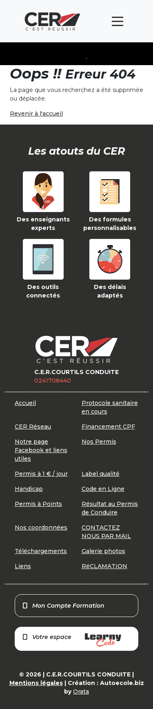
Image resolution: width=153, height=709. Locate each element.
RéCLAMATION (104, 566)
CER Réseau (33, 426)
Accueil (25, 403)
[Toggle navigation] (117, 21)
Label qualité (101, 473)
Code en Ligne (103, 488)
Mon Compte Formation (63, 605)
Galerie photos (103, 551)
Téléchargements (41, 551)
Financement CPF (108, 426)
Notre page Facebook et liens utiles (41, 450)
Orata (81, 691)
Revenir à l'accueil (36, 113)
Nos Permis (99, 441)
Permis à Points (38, 504)
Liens (23, 566)
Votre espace (71, 640)
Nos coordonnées (41, 527)
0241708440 (52, 380)
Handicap (29, 488)
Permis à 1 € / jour (41, 473)
